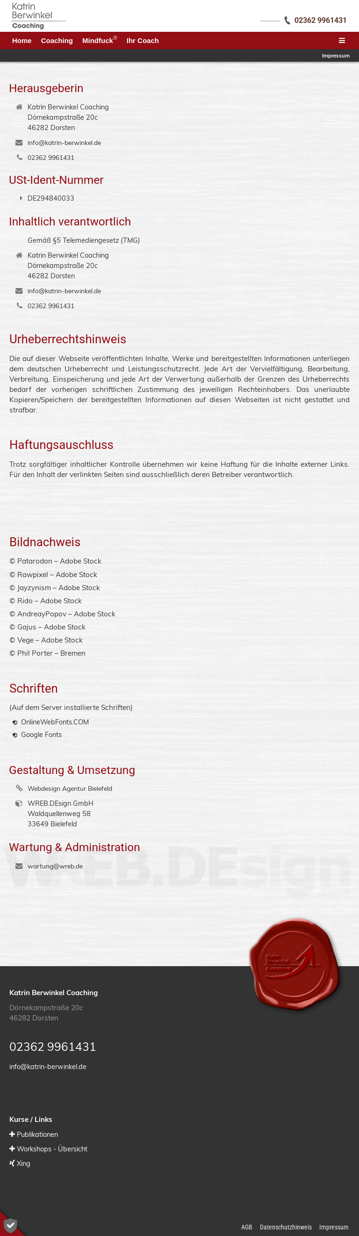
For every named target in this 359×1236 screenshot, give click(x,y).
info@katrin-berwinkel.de (64, 142)
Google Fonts (41, 734)
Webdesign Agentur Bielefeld (70, 788)
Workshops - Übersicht (52, 1148)
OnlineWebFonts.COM (55, 721)
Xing (23, 1163)
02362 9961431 (51, 157)
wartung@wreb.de (55, 866)
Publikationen (37, 1134)
